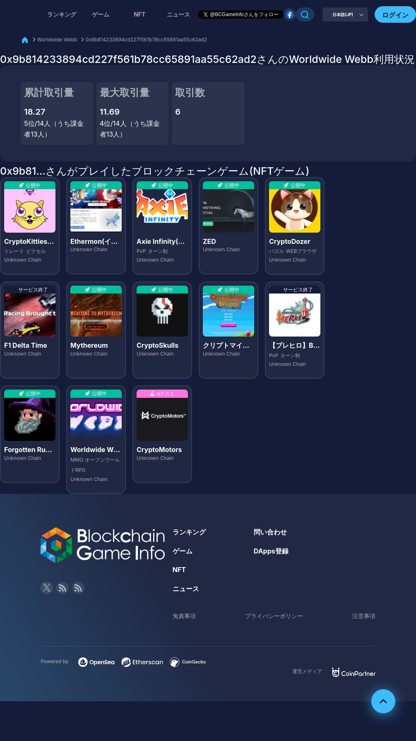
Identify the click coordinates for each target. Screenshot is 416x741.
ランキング (61, 14)
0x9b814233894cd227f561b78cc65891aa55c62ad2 (146, 39)
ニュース (186, 589)
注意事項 (363, 615)
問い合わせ (270, 532)
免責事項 (184, 615)
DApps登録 (271, 551)
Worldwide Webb (57, 39)
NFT (139, 14)
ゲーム (100, 14)
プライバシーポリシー (274, 615)
